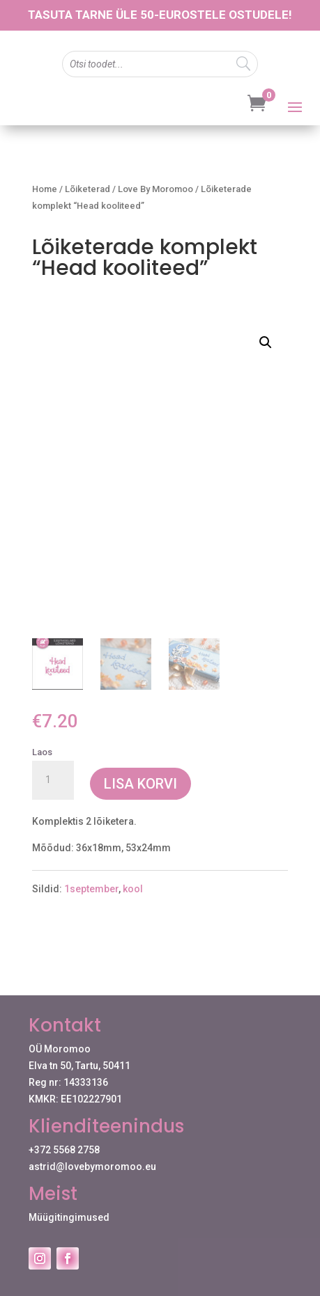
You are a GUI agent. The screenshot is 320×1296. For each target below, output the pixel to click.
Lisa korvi (140, 783)
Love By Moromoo (155, 189)
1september (91, 889)
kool (133, 889)
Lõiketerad (87, 189)
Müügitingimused (69, 1217)
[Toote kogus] (53, 780)
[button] (265, 342)
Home (44, 189)
